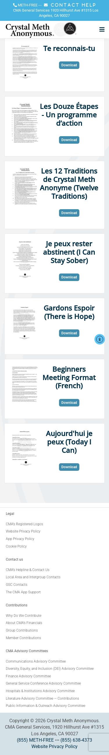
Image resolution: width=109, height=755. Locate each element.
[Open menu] (101, 29)
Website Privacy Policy (54, 746)
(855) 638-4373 (76, 740)
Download (69, 65)
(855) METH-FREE (35, 740)
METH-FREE (27, 5)
